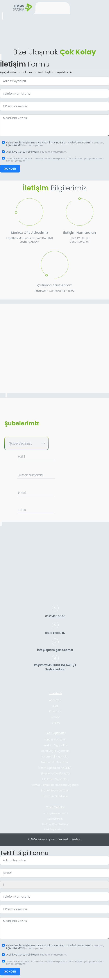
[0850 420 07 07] (55, 625)
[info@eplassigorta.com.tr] (55, 641)
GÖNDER (10, 168)
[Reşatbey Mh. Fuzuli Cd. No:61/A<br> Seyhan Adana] (55, 658)
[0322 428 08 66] (55, 608)
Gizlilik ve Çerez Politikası (21, 151)
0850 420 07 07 (55, 633)
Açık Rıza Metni (15, 145)
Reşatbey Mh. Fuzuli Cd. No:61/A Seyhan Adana (55, 667)
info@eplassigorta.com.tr (55, 650)
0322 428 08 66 (55, 616)
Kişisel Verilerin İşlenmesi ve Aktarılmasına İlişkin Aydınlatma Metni (48, 142)
